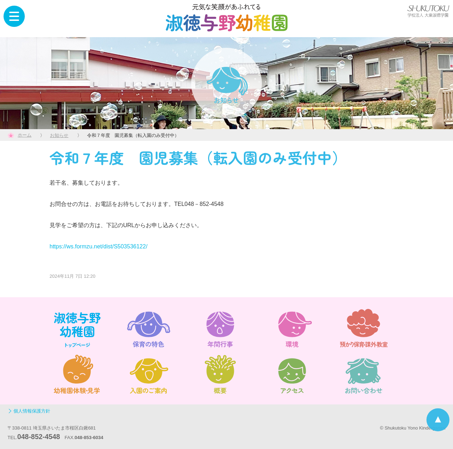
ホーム (24, 135)
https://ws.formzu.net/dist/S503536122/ (99, 246)
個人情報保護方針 (31, 411)
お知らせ (59, 135)
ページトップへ (437, 419)
